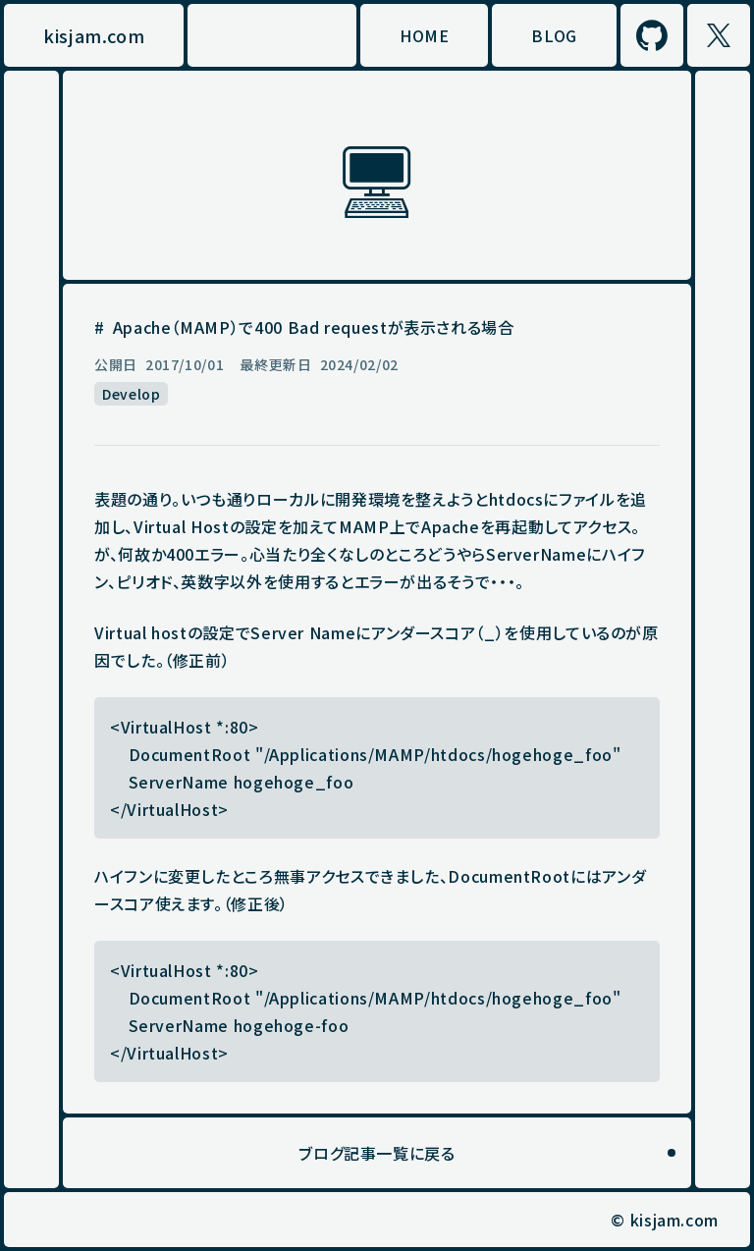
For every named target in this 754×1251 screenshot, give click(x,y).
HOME (425, 35)
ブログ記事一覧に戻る (376, 1153)
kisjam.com (93, 35)
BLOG (554, 35)
